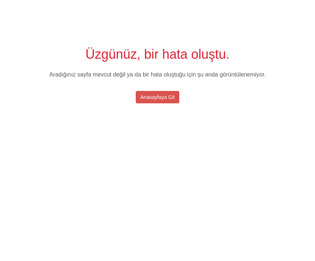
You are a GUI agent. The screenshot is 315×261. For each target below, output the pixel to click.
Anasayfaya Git (157, 97)
